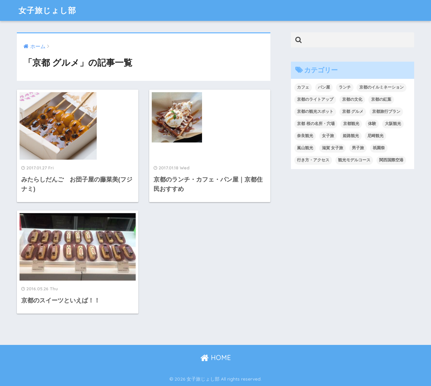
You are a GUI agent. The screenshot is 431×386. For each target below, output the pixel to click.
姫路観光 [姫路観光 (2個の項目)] (351, 135)
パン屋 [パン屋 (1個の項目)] (324, 87)
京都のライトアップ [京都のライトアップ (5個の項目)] (315, 99)
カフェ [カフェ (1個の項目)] (303, 87)
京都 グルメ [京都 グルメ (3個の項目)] (352, 111)
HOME (215, 357)
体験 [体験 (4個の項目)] (372, 123)
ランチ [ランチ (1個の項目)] (345, 87)
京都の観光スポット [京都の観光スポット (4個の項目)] (315, 111)
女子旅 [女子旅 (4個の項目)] (328, 135)
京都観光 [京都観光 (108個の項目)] (351, 123)
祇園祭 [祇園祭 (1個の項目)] (379, 148)
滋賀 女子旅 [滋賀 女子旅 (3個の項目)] (332, 148)
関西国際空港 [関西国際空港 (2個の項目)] (391, 160)
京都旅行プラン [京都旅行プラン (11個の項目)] (386, 111)
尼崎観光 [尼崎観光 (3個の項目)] (375, 135)
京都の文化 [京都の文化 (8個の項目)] (352, 99)
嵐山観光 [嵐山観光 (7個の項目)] (305, 148)
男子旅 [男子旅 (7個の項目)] (358, 148)
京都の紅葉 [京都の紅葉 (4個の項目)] (381, 99)
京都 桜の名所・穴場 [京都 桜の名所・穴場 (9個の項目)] (315, 123)
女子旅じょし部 (47, 10)
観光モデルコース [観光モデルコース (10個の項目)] (354, 160)
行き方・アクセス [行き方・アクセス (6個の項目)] (313, 160)
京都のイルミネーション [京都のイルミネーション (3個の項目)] (381, 87)
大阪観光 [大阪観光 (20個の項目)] (393, 123)
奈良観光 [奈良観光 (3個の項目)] (305, 135)
